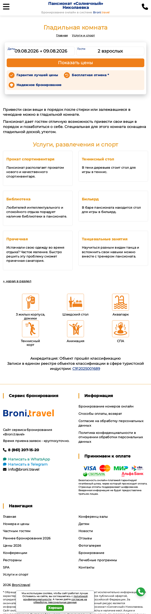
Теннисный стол (98, 159)
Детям (83, 524)
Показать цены (75, 62)
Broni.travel (21, 585)
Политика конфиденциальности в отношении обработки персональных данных (110, 437)
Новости (85, 531)
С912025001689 (86, 369)
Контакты (86, 567)
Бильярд (90, 199)
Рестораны (12, 560)
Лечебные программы (97, 560)
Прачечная (17, 239)
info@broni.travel (21, 469)
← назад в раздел (17, 281)
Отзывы (85, 538)
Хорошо (55, 608)
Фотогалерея (89, 545)
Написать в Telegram (25, 464)
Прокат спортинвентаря (30, 159)
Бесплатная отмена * (90, 75)
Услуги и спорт (83, 35)
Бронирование (91, 553)
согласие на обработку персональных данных (60, 601)
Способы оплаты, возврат (100, 414)
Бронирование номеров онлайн (106, 406)
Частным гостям (16, 531)
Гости (81, 49)
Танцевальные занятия (104, 239)
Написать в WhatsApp (26, 459)
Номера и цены (16, 524)
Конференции (15, 553)
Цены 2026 (12, 545)
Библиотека (18, 199)
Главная (62, 35)
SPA (6, 567)
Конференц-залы (93, 517)
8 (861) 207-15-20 (21, 450)
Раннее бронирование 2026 (27, 538)
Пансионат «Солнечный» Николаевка (75, 5)
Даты (11, 49)
